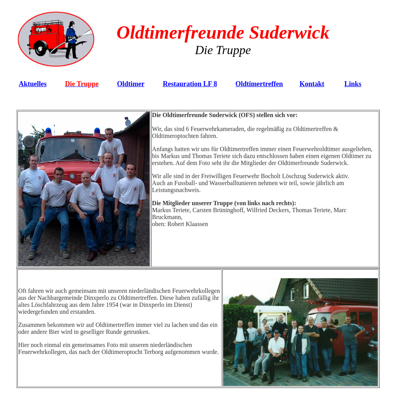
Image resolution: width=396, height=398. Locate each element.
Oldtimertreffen (259, 84)
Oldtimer (130, 84)
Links (352, 84)
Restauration (190, 84)
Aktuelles (33, 84)
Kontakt (311, 84)
